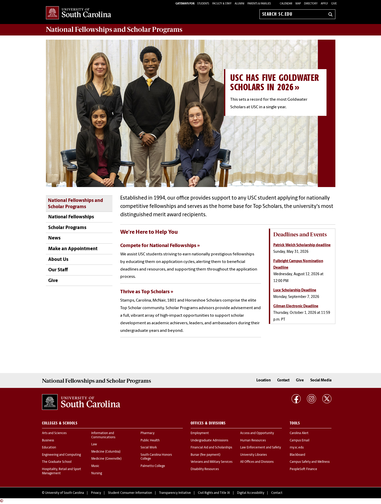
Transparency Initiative (175, 493)
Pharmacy (147, 433)
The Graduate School (56, 462)
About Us (58, 259)
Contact (283, 380)
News (54, 238)
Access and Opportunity (257, 433)
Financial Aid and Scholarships (211, 447)
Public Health (150, 440)
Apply (324, 3)
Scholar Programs (67, 227)
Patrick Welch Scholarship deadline (302, 245)
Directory (311, 3)
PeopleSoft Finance (303, 469)
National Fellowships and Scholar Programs (75, 204)
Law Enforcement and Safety (260, 447)
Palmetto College (153, 466)
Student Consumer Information (130, 493)
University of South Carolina (64, 493)
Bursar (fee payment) (205, 455)
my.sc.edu (297, 447)
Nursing (96, 473)
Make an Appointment (73, 249)
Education (49, 447)
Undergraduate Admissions (209, 440)
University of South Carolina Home (78, 13)
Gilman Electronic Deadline (295, 306)
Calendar (286, 3)
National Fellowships (71, 217)
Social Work (149, 447)
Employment (200, 433)
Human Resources (253, 440)
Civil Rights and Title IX (214, 493)
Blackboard (297, 455)
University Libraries (253, 455)
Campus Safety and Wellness (310, 462)
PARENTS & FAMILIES (259, 3)
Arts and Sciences (54, 433)
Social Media (320, 380)
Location (263, 380)
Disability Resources (205, 469)
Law (94, 444)
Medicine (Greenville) (106, 458)
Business (48, 440)
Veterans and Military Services (211, 462)
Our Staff (58, 270)
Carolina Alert (299, 433)
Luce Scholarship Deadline (294, 290)
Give (334, 3)
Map (298, 3)
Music (95, 466)
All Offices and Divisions (257, 462)
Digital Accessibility (250, 493)
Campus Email (299, 440)
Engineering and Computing (61, 455)
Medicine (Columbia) (105, 451)
